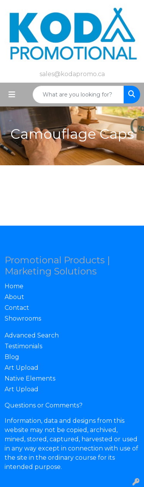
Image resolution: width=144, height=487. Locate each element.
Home (14, 286)
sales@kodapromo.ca (72, 74)
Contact (17, 307)
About (14, 297)
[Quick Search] (78, 94)
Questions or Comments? (44, 405)
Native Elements (30, 378)
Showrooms (23, 318)
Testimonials (23, 346)
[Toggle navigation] (12, 94)
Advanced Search (32, 335)
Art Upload (21, 367)
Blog (12, 357)
